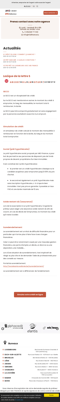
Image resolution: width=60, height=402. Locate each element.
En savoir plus (19, 400)
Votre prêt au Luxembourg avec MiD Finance (20, 66)
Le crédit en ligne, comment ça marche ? (19, 54)
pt (37, 6)
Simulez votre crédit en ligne (30, 294)
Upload (27, 6)
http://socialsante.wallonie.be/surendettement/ (23, 266)
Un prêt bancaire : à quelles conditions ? (19, 60)
